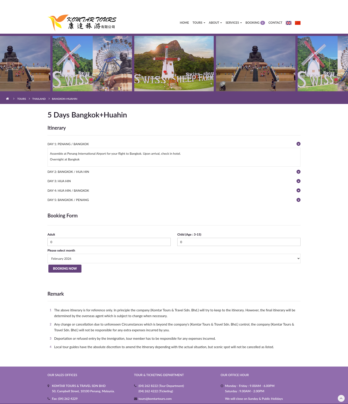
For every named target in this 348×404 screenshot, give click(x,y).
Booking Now (64, 258)
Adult (51, 223)
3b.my (219, 398)
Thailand (39, 87)
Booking (255, 11)
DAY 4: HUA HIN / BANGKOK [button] (68, 179)
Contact (276, 11)
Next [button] (335, 52)
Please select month (61, 239)
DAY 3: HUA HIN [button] (59, 169)
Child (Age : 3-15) (189, 223)
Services (233, 11)
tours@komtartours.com (155, 387)
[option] (174, 52)
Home (184, 11)
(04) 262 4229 (67, 387)
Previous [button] (13, 52)
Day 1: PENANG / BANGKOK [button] (68, 132)
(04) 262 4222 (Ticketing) (155, 379)
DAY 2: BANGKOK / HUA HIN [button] (68, 160)
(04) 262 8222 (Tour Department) (161, 374)
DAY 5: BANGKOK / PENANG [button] (68, 188)
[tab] (174, 132)
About (215, 11)
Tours (198, 11)
